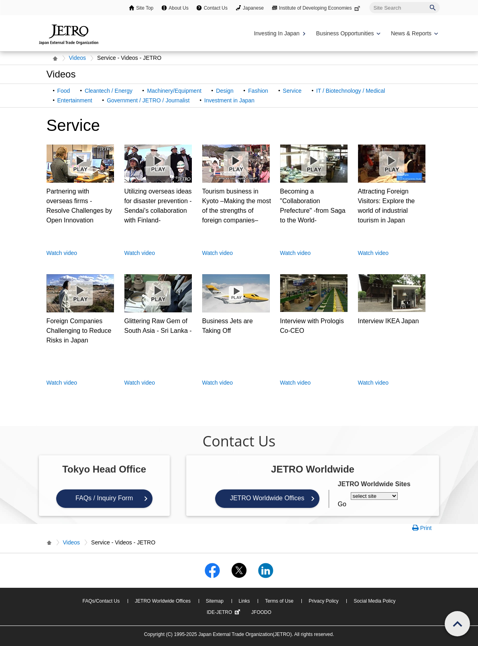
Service (292, 91)
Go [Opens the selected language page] (342, 504)
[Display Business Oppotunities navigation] (347, 33)
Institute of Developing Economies (320, 8)
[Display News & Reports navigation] (413, 33)
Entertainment (74, 100)
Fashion (258, 91)
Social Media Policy (374, 601)
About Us (178, 8)
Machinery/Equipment (174, 91)
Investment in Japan (229, 100)
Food (63, 91)
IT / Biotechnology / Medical (350, 91)
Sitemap (215, 601)
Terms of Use (279, 601)
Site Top (144, 8)
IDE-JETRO (224, 612)
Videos (77, 58)
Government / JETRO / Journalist (148, 100)
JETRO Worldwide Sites (374, 484)
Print (426, 528)
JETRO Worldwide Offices (267, 498)
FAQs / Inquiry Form (104, 498)
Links (244, 601)
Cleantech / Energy (108, 91)
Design (225, 91)
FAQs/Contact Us (101, 601)
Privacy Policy (324, 601)
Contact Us (216, 8)
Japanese (253, 8)
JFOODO (261, 612)
